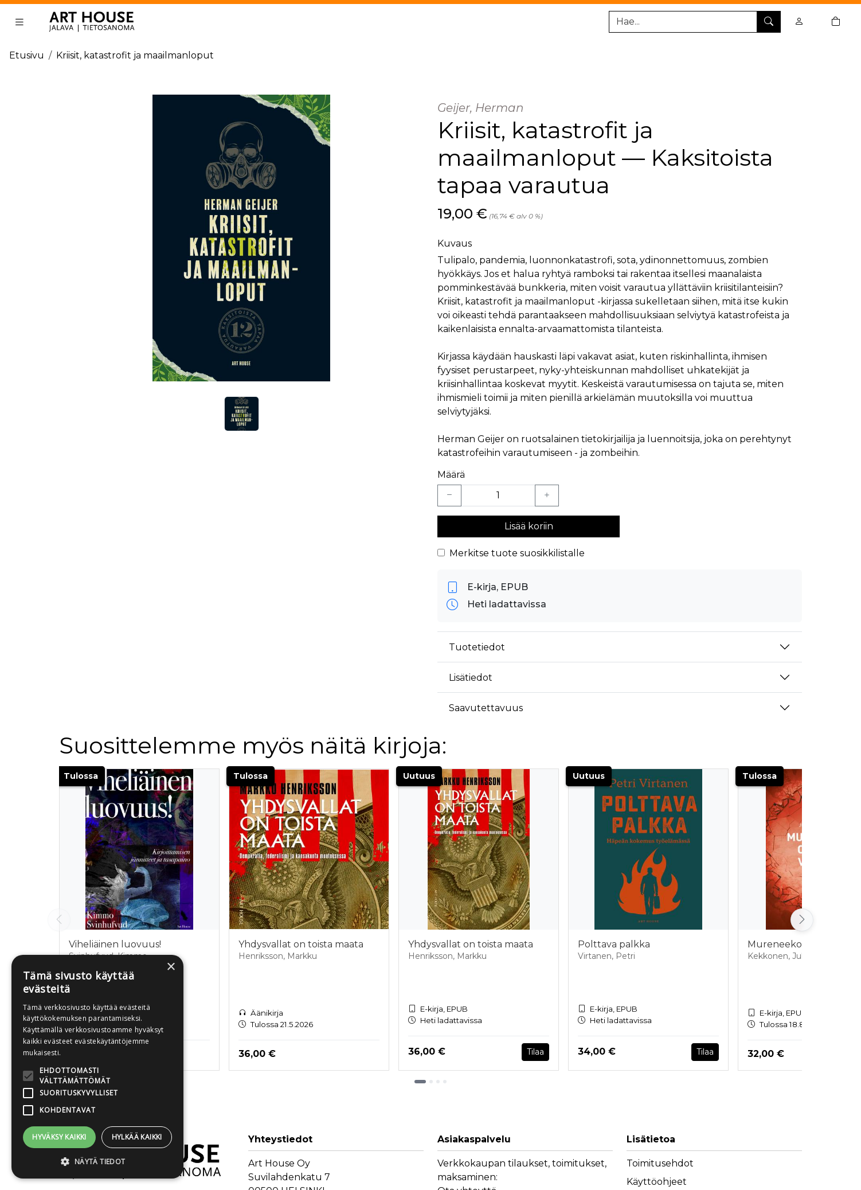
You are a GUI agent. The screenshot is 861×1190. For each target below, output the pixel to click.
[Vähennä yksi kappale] (449, 495)
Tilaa (535, 1052)
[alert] (97, 1067)
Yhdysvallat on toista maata (300, 944)
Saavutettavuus (486, 708)
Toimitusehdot (660, 1163)
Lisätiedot (470, 677)
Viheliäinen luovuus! (115, 944)
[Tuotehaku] (695, 22)
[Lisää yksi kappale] (547, 495)
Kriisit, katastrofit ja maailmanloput (135, 55)
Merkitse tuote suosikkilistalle (517, 553)
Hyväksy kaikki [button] (59, 1137)
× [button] (170, 967)
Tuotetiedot (477, 647)
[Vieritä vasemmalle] (59, 919)
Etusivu (26, 55)
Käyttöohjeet (657, 1181)
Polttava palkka (614, 944)
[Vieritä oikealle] (801, 919)
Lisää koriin (528, 526)
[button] (97, 1161)
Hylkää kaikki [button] (137, 1137)
